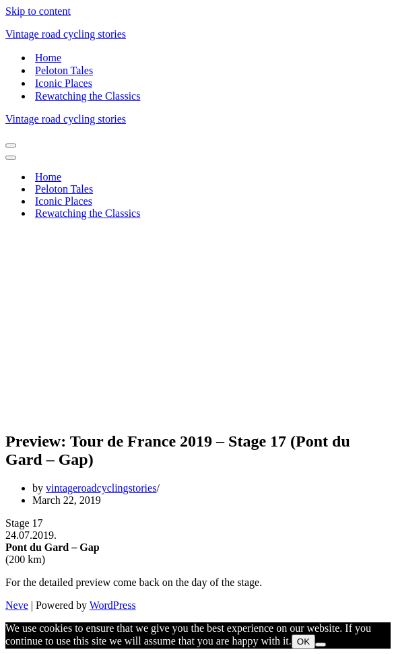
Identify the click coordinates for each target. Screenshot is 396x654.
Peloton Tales (64, 70)
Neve (16, 605)
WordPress (113, 605)
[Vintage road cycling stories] (198, 34)
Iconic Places (63, 83)
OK (303, 641)
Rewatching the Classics (87, 96)
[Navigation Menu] (10, 145)
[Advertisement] (198, 324)
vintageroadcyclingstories (101, 488)
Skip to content (38, 11)
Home (48, 57)
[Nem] (320, 645)
